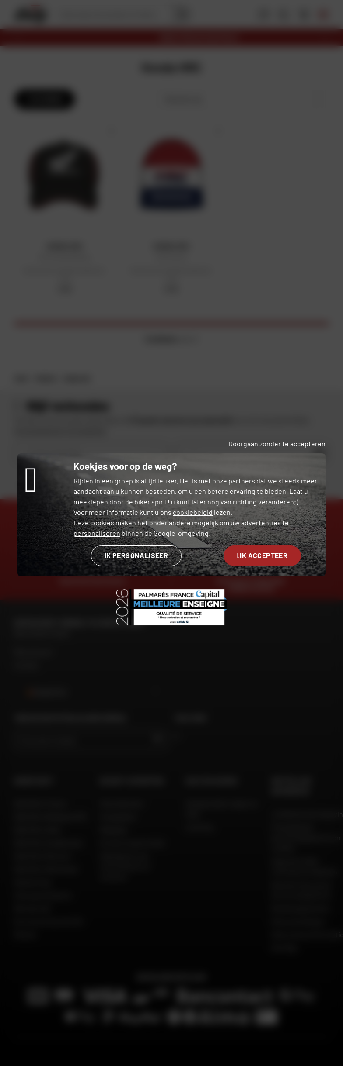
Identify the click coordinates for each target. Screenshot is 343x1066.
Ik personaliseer (136, 555)
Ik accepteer (262, 555)
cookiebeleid (193, 512)
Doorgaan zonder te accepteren (277, 443)
